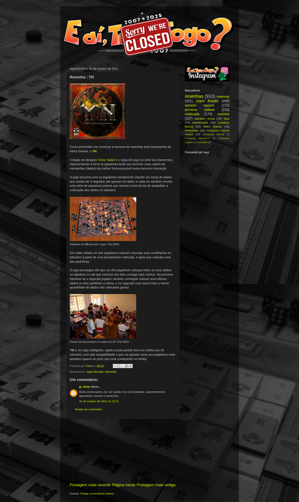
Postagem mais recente (90, 485)
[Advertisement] (122, 451)
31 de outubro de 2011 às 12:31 (99, 401)
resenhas (111, 371)
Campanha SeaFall (213, 134)
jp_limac (84, 386)
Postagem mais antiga (156, 485)
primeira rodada (199, 109)
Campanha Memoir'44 (197, 138)
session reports (199, 105)
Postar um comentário (88, 409)
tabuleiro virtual (205, 118)
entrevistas (191, 130)
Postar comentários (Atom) (97, 493)
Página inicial (123, 485)
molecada (192, 114)
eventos (223, 114)
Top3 (226, 118)
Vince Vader (106, 160)
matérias (223, 96)
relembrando (200, 122)
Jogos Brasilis (94, 371)
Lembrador (202, 142)
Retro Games (212, 126)
